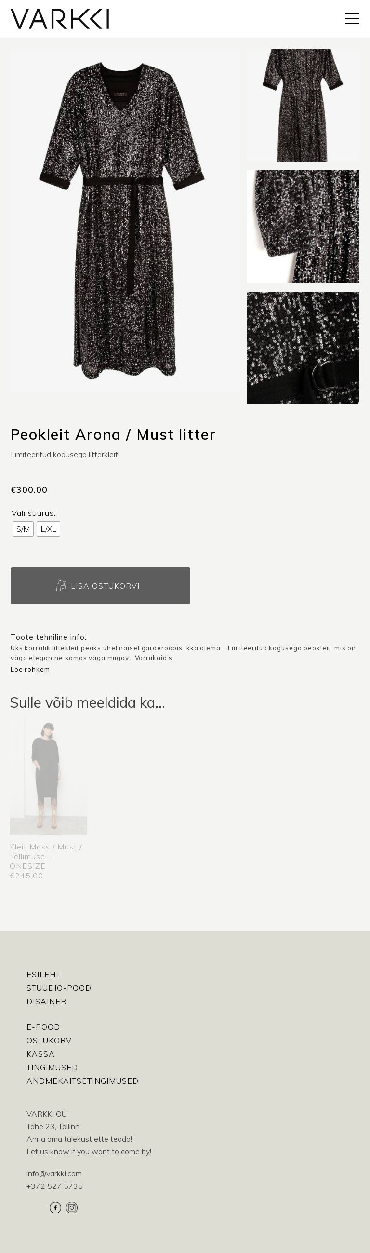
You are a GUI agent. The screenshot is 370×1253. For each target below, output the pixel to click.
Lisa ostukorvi (105, 586)
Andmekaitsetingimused (82, 1081)
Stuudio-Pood (59, 988)
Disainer (46, 1001)
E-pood (43, 1027)
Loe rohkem (30, 669)
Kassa (40, 1054)
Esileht (43, 974)
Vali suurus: (34, 513)
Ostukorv (49, 1040)
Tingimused (52, 1067)
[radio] (23, 529)
